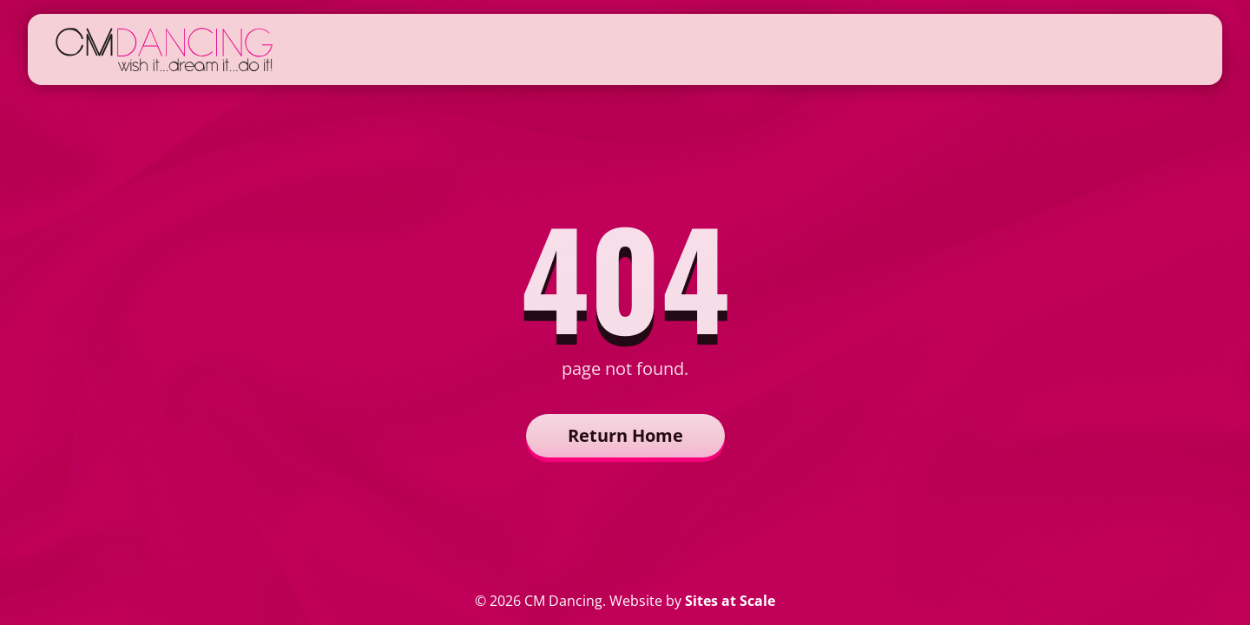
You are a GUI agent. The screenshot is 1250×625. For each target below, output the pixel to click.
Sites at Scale (730, 600)
